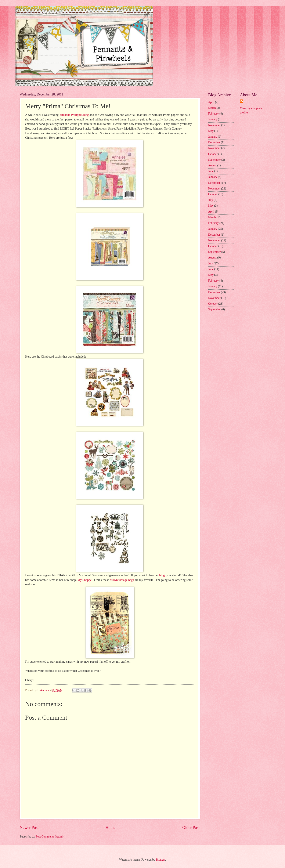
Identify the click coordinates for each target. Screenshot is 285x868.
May (210, 131)
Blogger (160, 859)
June (210, 171)
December (214, 142)
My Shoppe (84, 580)
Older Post (191, 827)
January (212, 119)
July (210, 200)
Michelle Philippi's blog (74, 114)
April (211, 102)
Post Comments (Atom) (50, 836)
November (214, 125)
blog (162, 575)
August (212, 165)
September (214, 159)
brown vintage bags (122, 580)
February (213, 113)
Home (110, 827)
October (212, 154)
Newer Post (29, 827)
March (212, 107)
